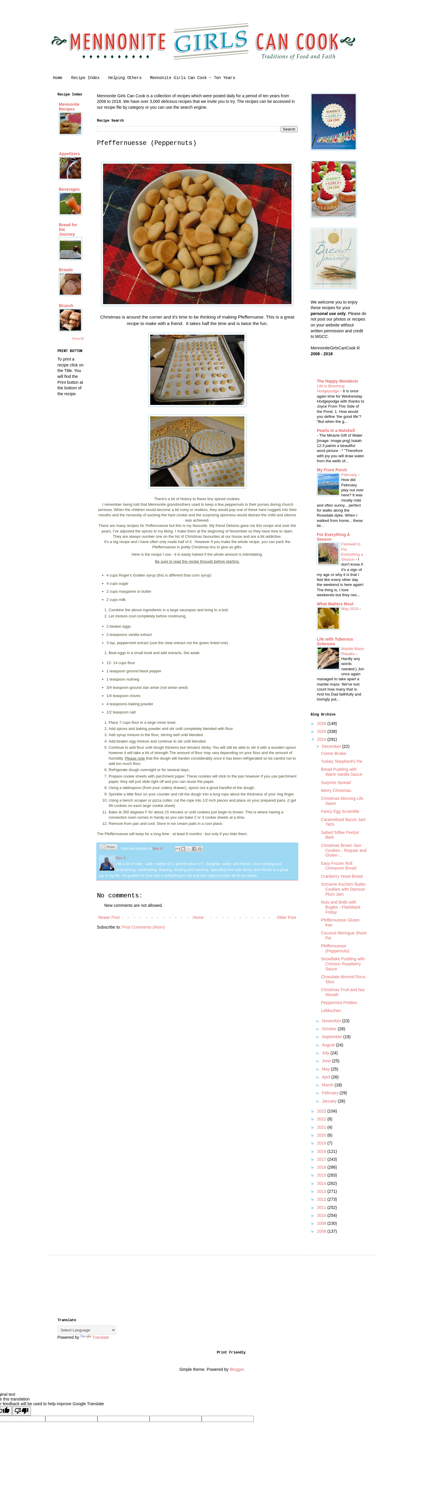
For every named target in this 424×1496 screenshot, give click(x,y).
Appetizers (69, 153)
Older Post (286, 917)
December (332, 746)
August (329, 1045)
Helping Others (124, 78)
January (330, 1101)
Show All (78, 338)
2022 (322, 1119)
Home (57, 78)
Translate (94, 1337)
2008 (322, 1231)
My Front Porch (332, 470)
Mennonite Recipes (69, 106)
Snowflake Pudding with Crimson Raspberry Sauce (343, 963)
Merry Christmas (336, 790)
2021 (322, 1127)
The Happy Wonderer (337, 381)
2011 (322, 1207)
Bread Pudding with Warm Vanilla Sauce (341, 772)
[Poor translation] (21, 1411)
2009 (322, 1223)
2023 (322, 1111)
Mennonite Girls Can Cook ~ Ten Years (192, 78)
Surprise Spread (336, 782)
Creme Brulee (333, 753)
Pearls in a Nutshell (336, 430)
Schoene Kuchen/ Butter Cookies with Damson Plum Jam (343, 889)
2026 (322, 723)
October (330, 1028)
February (349, 475)
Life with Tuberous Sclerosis (335, 641)
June (327, 1060)
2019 (322, 1143)
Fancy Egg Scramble (340, 811)
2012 (322, 1199)
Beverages (69, 189)
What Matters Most (335, 604)
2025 (322, 731)
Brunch (66, 305)
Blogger (237, 1369)
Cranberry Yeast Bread (342, 876)
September (332, 1036)
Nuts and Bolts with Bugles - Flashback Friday (340, 907)
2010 (322, 1215)
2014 (322, 1183)
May (326, 1069)
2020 (322, 1135)
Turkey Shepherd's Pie (341, 761)
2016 (322, 1167)
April (326, 1077)
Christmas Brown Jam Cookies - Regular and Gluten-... (343, 850)
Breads (66, 269)
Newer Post (109, 917)
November (332, 1020)
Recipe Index (85, 78)
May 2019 (350, 609)
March (328, 1085)
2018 (322, 1151)
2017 (322, 1159)
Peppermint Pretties (339, 1002)
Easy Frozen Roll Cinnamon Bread (338, 866)
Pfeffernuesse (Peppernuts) (335, 948)
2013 (322, 1191)
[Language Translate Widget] (86, 1330)
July (326, 1053)
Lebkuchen (331, 1010)
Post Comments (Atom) (143, 927)
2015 (322, 1175)
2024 (322, 739)
